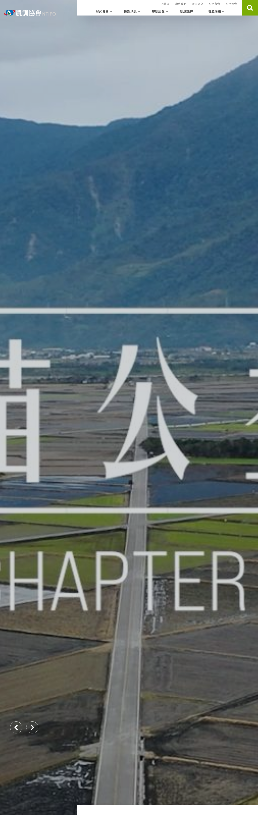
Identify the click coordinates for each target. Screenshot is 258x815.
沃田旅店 (197, 3)
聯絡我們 (180, 3)
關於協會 (102, 11)
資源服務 (214, 11)
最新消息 (130, 11)
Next (32, 727)
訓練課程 (186, 11)
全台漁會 (231, 3)
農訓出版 (158, 11)
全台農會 (214, 3)
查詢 (250, 8)
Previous (16, 727)
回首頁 (165, 3)
